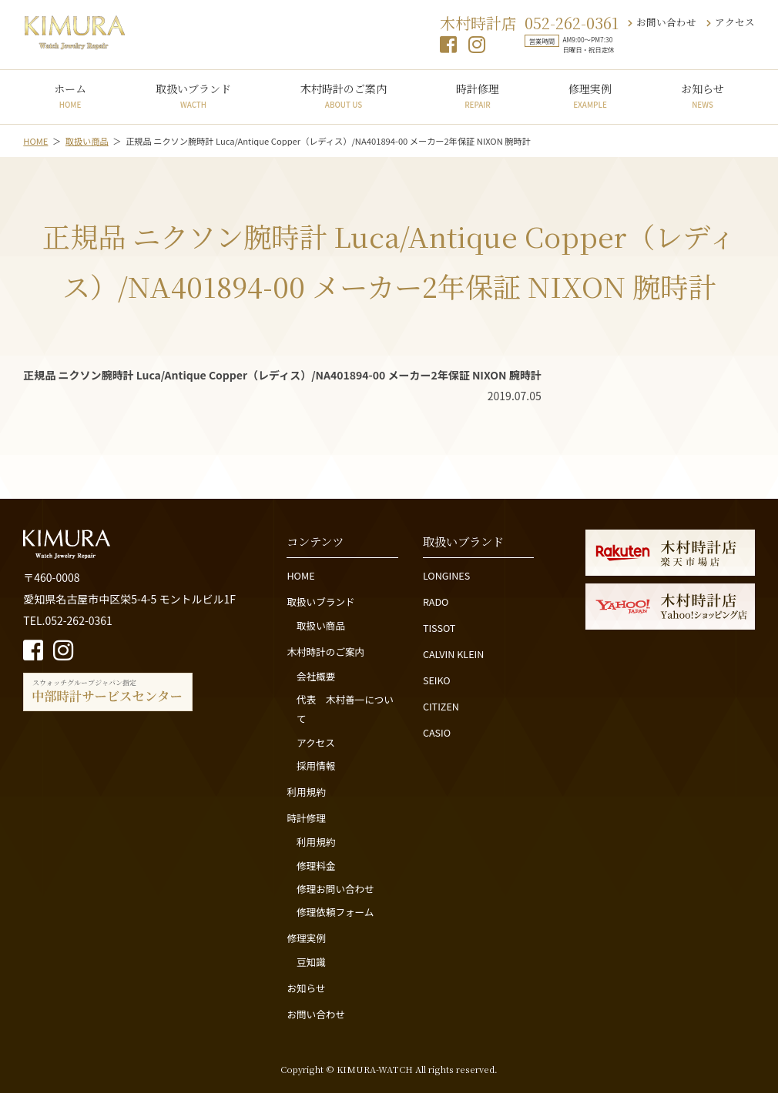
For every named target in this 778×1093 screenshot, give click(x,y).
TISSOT (439, 627)
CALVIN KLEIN (453, 654)
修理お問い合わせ (335, 888)
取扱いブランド (193, 95)
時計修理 (477, 95)
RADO (436, 601)
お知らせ (702, 95)
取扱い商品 (321, 625)
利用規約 (306, 791)
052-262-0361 (572, 23)
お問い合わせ (662, 22)
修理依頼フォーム (335, 911)
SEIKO (437, 680)
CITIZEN (441, 706)
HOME (300, 575)
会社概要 (316, 676)
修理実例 (590, 95)
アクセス (730, 22)
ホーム (70, 95)
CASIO (437, 732)
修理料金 (316, 865)
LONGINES (446, 575)
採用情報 (316, 765)
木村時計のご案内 (343, 95)
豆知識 (311, 961)
